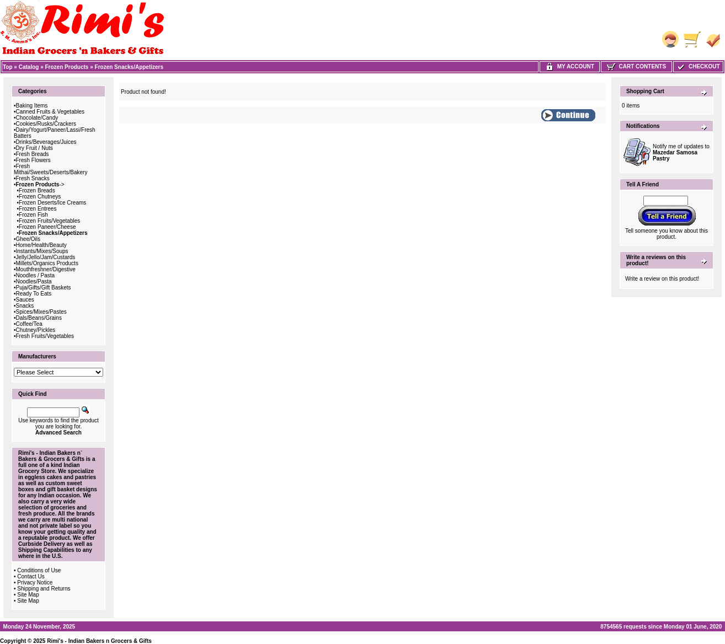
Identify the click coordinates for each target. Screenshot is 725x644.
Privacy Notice (34, 582)
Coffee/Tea (29, 324)
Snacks (25, 306)
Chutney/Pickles (36, 330)
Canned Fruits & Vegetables (50, 112)
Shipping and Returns (43, 589)
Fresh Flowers (33, 160)
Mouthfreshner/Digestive (46, 269)
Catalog (29, 67)
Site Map (28, 595)
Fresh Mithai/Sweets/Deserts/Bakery (50, 169)
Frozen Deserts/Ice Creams (52, 203)
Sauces (25, 300)
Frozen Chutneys (40, 197)
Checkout (697, 66)
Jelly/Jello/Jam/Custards (46, 257)
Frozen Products (67, 67)
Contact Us (30, 576)
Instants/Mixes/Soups (42, 251)
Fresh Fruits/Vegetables (45, 336)
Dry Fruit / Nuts (34, 148)
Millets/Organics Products (47, 263)
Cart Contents (636, 66)
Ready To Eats (34, 294)
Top (8, 67)
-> (40, 184)
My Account (569, 66)
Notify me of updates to (681, 152)
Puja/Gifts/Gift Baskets (43, 288)
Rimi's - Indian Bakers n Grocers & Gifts (99, 641)
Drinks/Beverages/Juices (46, 142)
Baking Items (32, 106)
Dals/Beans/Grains (39, 318)
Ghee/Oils (28, 239)
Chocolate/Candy (37, 118)
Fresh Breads (32, 154)
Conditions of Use (39, 570)
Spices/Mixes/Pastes (41, 312)
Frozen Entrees (37, 209)
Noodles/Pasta (34, 281)
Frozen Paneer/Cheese (47, 227)
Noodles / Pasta (35, 275)
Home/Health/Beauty (41, 245)
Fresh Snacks (33, 178)
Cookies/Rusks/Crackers (46, 124)
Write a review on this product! (662, 279)
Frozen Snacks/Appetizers (129, 67)
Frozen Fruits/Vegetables (49, 221)
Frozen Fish (33, 215)
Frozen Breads (37, 190)
